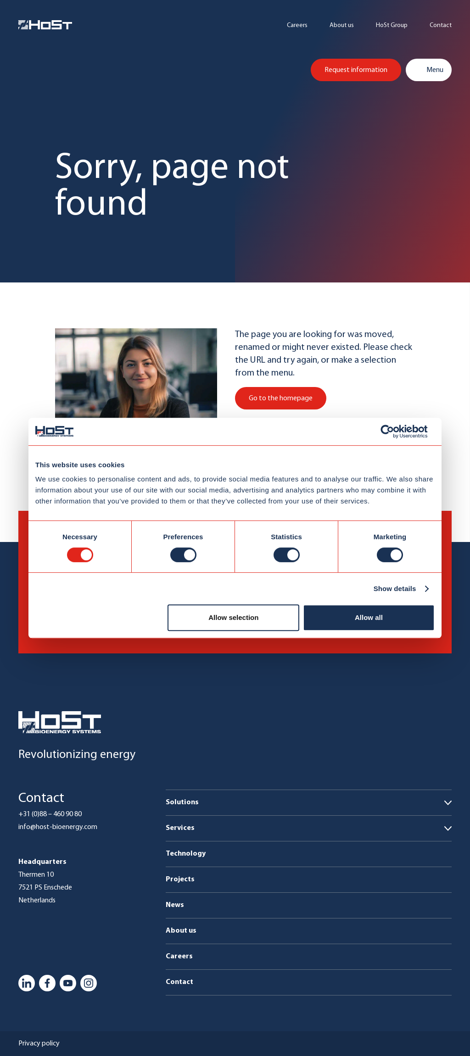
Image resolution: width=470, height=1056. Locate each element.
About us (342, 25)
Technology (186, 853)
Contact (441, 25)
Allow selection (233, 617)
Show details (395, 588)
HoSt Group (392, 25)
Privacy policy (39, 1043)
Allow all (369, 617)
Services (180, 828)
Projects (180, 879)
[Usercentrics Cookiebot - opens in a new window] (394, 431)
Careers (297, 25)
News (175, 905)
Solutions (182, 802)
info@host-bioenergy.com (57, 827)
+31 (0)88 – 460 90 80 (50, 814)
